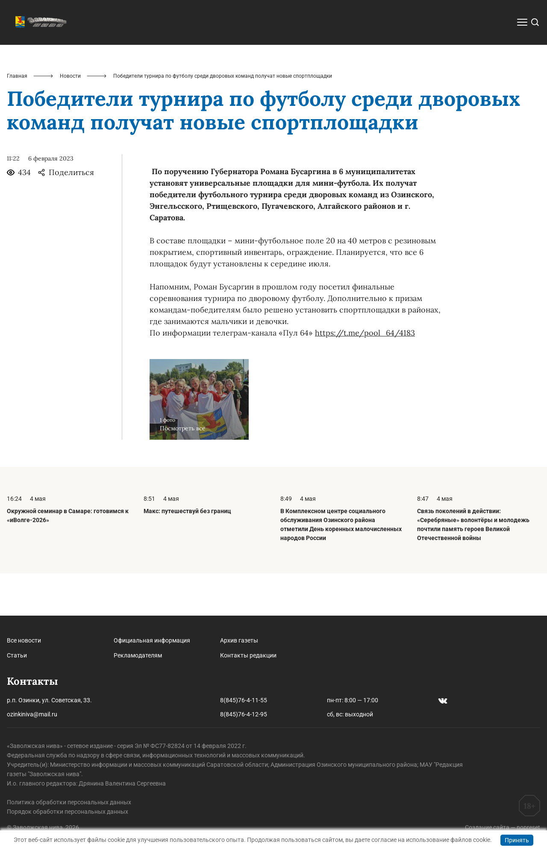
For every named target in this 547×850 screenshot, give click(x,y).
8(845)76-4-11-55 (243, 700)
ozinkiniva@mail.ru (32, 714)
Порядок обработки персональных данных (67, 811)
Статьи (17, 655)
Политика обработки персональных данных (69, 802)
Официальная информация (152, 640)
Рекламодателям (138, 655)
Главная (17, 118)
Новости (70, 118)
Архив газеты (239, 640)
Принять (517, 840)
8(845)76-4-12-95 (243, 714)
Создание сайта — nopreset (502, 827)
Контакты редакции (248, 655)
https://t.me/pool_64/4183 (365, 375)
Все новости (24, 640)
